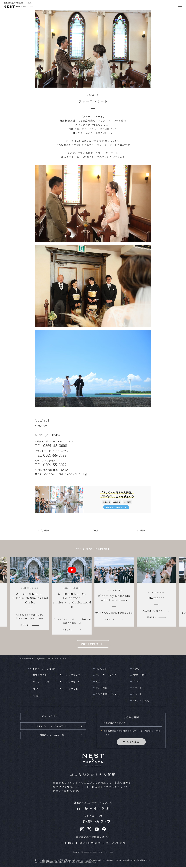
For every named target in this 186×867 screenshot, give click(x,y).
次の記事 (45, 530)
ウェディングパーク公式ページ (52, 725)
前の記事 (140, 530)
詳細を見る (25, 625)
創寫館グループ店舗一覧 (52, 734)
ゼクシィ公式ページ (52, 716)
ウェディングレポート (92, 643)
